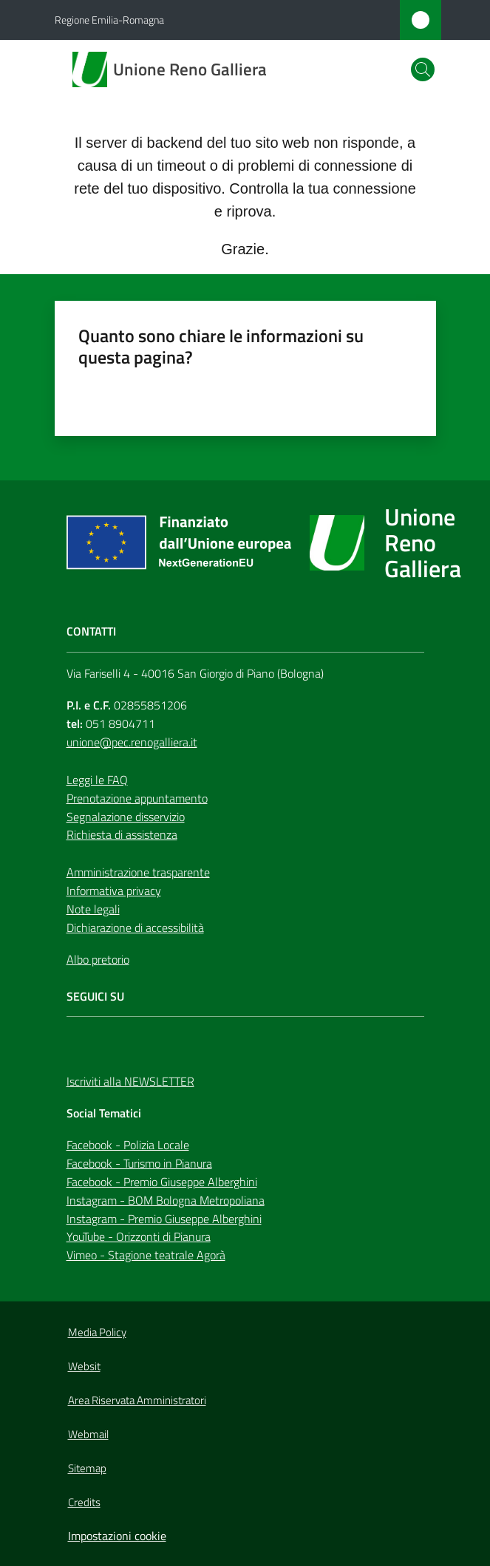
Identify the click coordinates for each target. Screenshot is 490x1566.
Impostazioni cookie (117, 1536)
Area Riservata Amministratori (137, 1400)
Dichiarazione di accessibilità (135, 927)
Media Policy (97, 1332)
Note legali (93, 909)
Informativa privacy (114, 890)
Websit (84, 1366)
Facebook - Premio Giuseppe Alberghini (162, 1182)
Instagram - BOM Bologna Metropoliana (166, 1200)
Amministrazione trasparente (138, 872)
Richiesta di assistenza (122, 834)
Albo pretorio (98, 959)
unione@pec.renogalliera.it (132, 742)
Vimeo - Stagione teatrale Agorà (146, 1255)
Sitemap (87, 1468)
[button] (422, 69)
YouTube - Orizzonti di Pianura (139, 1236)
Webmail (88, 1434)
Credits (84, 1502)
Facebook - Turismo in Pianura (139, 1163)
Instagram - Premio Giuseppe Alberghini (164, 1219)
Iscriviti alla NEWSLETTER (130, 1081)
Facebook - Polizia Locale (128, 1145)
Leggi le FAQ (97, 780)
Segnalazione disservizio (126, 816)
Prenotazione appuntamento (137, 798)
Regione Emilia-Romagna (109, 19)
